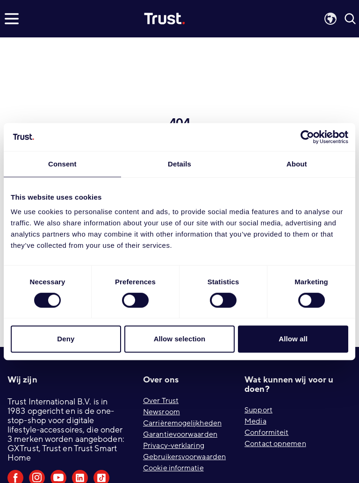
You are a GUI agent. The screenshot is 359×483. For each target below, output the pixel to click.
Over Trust (161, 401)
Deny (65, 339)
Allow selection (180, 339)
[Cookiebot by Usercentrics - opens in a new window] (307, 137)
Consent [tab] (62, 164)
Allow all (293, 339)
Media (255, 421)
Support (258, 410)
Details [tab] (179, 164)
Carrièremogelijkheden (182, 423)
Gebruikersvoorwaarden (184, 457)
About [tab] (297, 164)
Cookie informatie (173, 468)
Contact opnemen (275, 444)
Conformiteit (266, 432)
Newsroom (161, 412)
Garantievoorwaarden (180, 434)
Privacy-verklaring (173, 445)
